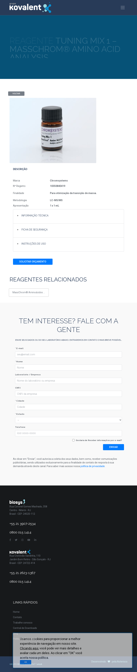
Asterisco (122, 661)
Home (16, 611)
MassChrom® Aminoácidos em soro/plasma (30, 292)
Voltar (16, 93)
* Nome (19, 361)
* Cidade (19, 401)
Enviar (113, 447)
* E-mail (19, 348)
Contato (17, 617)
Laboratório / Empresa (28, 374)
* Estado (19, 414)
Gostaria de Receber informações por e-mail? (99, 440)
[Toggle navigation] (122, 7)
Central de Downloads (25, 628)
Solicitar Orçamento (32, 261)
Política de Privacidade (25, 638)
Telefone (20, 427)
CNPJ (17, 388)
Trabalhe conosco (22, 622)
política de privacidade (92, 466)
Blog (15, 633)
